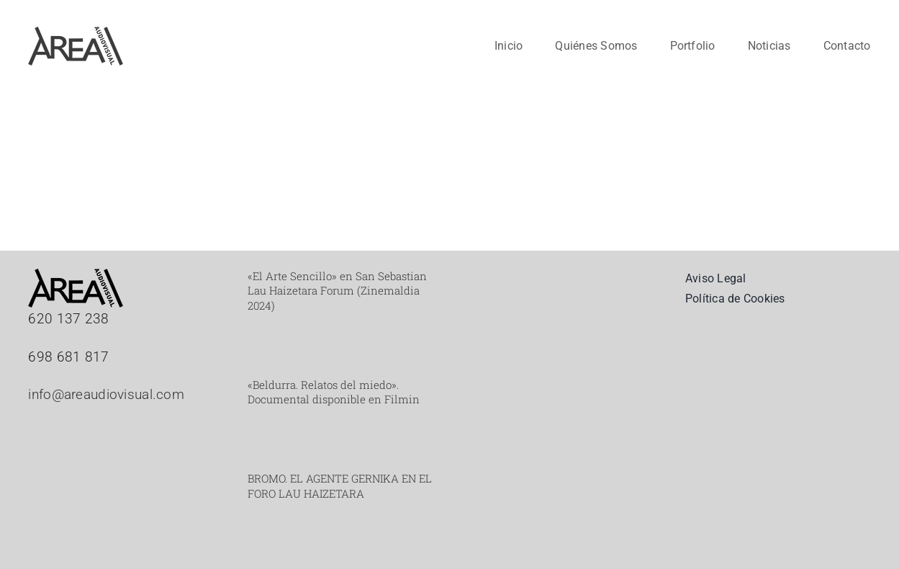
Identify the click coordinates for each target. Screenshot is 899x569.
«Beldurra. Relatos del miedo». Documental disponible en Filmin (334, 391)
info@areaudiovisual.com (106, 394)
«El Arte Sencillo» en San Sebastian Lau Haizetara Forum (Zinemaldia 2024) (337, 291)
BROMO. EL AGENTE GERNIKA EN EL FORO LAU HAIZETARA (340, 485)
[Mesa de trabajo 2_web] (75, 33)
